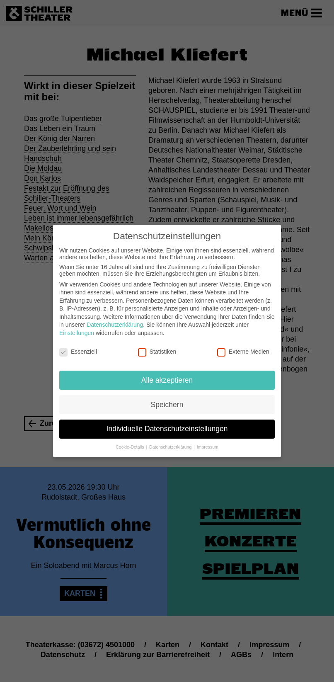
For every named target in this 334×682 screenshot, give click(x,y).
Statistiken (157, 345)
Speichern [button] (167, 397)
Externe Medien (243, 345)
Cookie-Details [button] (130, 440)
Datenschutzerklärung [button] (171, 440)
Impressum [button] (207, 440)
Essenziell (78, 345)
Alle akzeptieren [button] (167, 373)
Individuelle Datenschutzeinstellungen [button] (167, 422)
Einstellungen (76, 326)
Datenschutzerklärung (115, 318)
